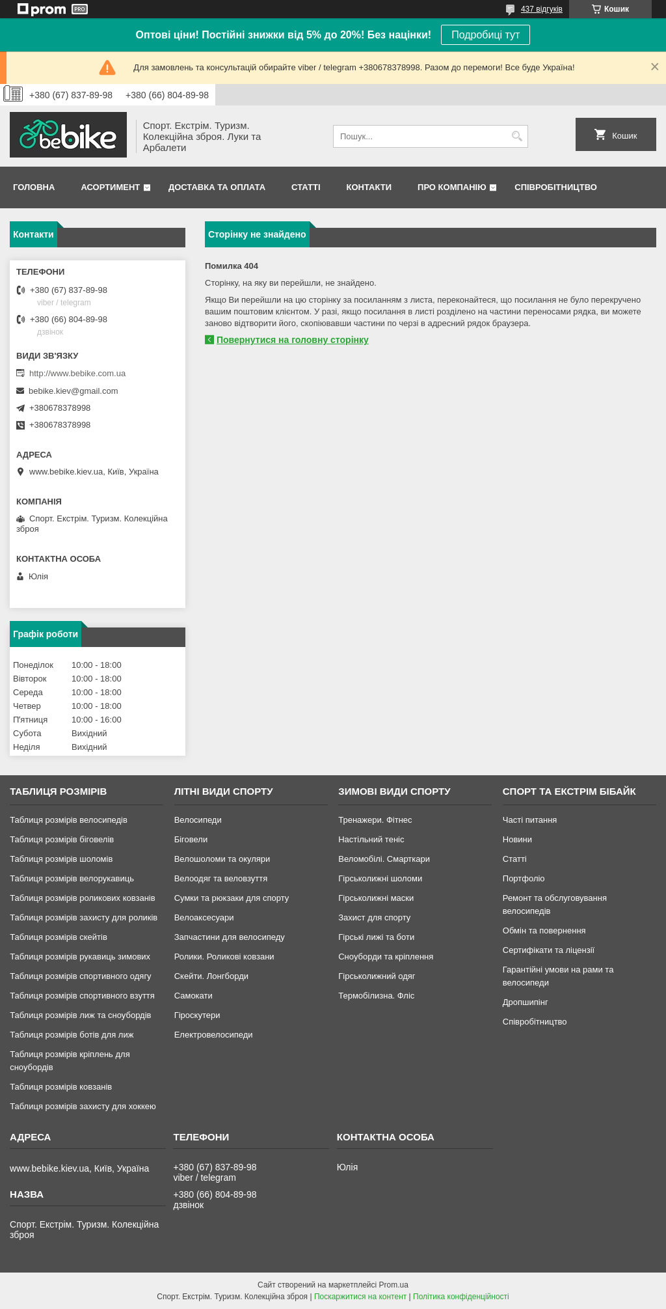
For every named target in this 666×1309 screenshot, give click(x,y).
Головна (34, 187)
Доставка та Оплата (216, 187)
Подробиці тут (485, 34)
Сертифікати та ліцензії (548, 950)
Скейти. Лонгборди (211, 976)
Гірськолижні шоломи (380, 878)
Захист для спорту (374, 917)
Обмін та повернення (544, 930)
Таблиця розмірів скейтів (58, 937)
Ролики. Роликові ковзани (224, 956)
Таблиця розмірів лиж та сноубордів (80, 1015)
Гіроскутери (197, 1015)
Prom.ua (393, 1284)
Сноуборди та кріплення (385, 956)
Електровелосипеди (213, 1035)
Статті (305, 187)
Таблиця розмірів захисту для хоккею (83, 1106)
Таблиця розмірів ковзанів (61, 1087)
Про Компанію (452, 187)
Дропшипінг (525, 1002)
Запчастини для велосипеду (229, 937)
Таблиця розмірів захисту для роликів (83, 917)
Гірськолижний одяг (376, 976)
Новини (517, 839)
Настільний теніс (371, 839)
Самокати (193, 995)
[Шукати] (516, 136)
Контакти (369, 187)
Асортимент (110, 187)
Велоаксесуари (204, 917)
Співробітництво (555, 187)
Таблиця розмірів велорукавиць (72, 878)
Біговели (191, 839)
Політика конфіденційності (461, 1296)
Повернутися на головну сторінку (293, 340)
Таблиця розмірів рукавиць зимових (80, 956)
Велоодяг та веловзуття (221, 878)
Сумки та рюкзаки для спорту (231, 898)
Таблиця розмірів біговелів (62, 839)
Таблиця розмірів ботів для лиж (71, 1035)
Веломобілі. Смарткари (384, 859)
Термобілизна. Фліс (376, 995)
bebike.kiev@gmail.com (73, 391)
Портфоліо (524, 878)
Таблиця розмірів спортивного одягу (80, 976)
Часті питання (530, 820)
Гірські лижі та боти (376, 937)
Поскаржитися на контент (360, 1296)
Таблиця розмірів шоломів (61, 859)
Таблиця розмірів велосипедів (68, 820)
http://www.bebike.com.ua (77, 373)
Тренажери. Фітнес (375, 820)
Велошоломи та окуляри (222, 859)
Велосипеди (198, 820)
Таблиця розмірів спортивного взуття (82, 995)
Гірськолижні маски (376, 898)
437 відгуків (542, 9)
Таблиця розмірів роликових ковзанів (82, 898)
